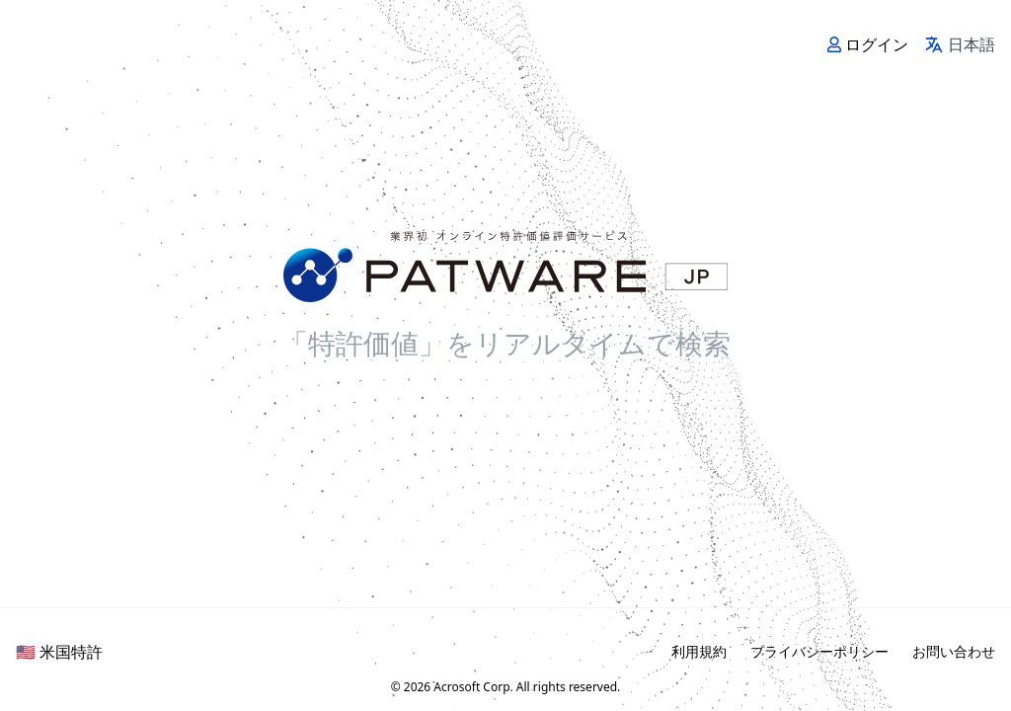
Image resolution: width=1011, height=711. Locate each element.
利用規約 (699, 651)
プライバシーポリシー (819, 651)
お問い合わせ (953, 651)
